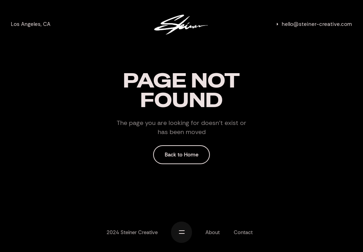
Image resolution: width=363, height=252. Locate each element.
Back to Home (181, 154)
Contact (243, 232)
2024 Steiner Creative (132, 232)
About (212, 232)
